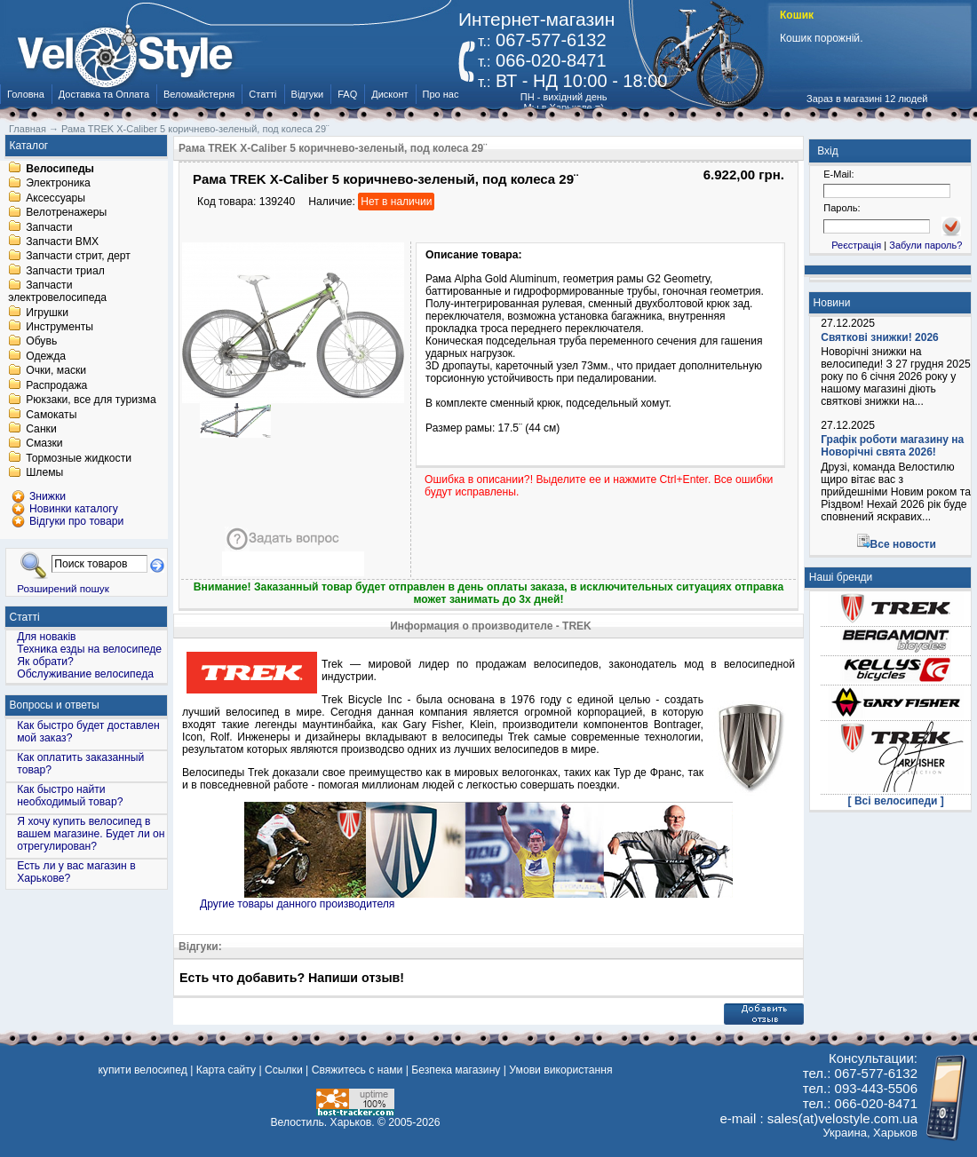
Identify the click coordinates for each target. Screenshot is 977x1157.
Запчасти (49, 227)
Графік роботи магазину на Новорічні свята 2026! (892, 445)
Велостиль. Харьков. (323, 1122)
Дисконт (389, 94)
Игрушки (47, 312)
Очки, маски (56, 371)
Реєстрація (856, 245)
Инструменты (59, 327)
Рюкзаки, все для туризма (90, 400)
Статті (262, 94)
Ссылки (284, 1070)
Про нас (441, 94)
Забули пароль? (925, 245)
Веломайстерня (198, 94)
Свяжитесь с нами (357, 1070)
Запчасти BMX (62, 241)
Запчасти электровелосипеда (57, 292)
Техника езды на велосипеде (89, 649)
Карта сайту (226, 1070)
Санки (41, 429)
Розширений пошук (63, 588)
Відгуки (307, 94)
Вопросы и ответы (54, 705)
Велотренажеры (66, 213)
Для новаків (46, 636)
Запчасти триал (65, 271)
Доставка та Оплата (104, 94)
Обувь (41, 342)
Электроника (58, 184)
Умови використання (560, 1070)
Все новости (903, 544)
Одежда (46, 356)
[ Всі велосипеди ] (896, 801)
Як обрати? (45, 661)
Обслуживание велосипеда (85, 674)
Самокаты (51, 414)
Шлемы (44, 473)
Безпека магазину (455, 1070)
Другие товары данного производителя (297, 904)
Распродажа (56, 385)
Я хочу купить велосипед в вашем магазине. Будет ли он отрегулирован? (90, 833)
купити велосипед (142, 1070)
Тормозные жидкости (78, 458)
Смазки (44, 444)
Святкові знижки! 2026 (880, 337)
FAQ (347, 94)
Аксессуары (55, 198)
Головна (25, 94)
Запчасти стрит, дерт (78, 256)
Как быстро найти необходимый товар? (70, 795)
